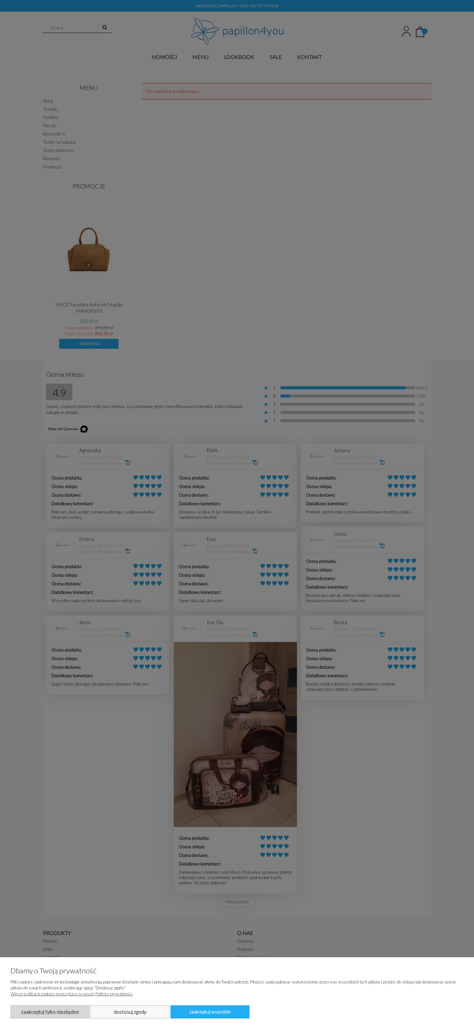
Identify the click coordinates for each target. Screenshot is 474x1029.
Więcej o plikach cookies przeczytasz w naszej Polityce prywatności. (72, 993)
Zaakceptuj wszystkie (210, 1011)
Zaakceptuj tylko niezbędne (50, 1012)
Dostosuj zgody (130, 1012)
